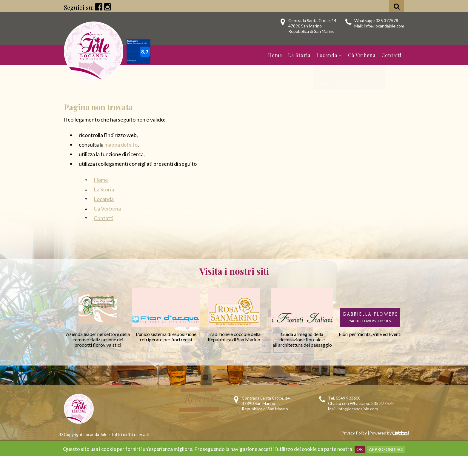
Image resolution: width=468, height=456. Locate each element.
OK (359, 449)
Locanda (329, 55)
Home (275, 55)
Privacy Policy (354, 432)
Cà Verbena (361, 55)
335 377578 (387, 20)
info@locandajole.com (384, 25)
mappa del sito (121, 144)
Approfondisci (386, 449)
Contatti (391, 55)
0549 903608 (348, 397)
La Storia (299, 55)
